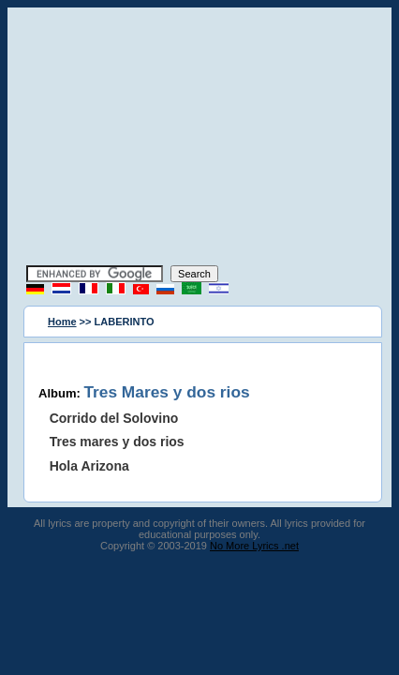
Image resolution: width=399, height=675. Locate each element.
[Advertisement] (199, 139)
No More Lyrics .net (254, 545)
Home (62, 321)
